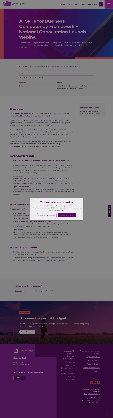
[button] (47, 215)
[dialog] (56, 209)
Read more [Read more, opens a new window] (60, 210)
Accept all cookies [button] (67, 215)
